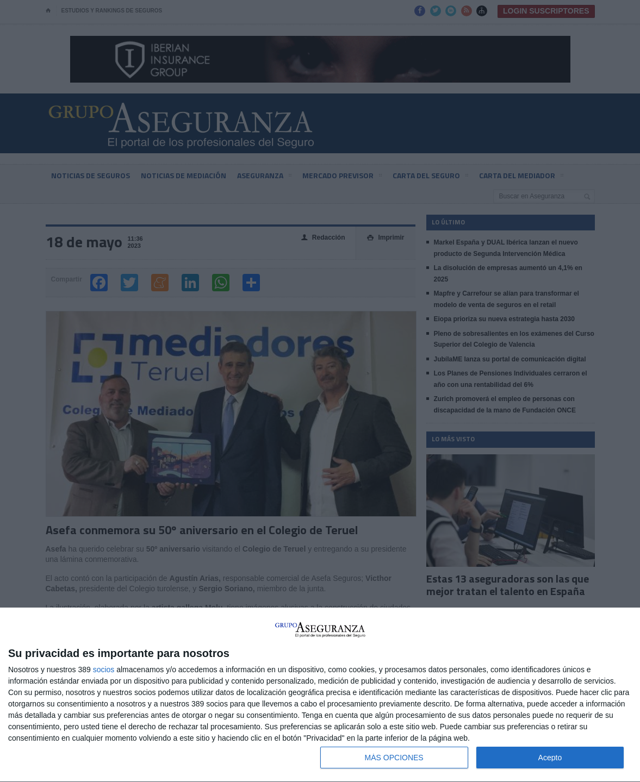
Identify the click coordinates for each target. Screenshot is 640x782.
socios (104, 669)
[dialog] (320, 695)
